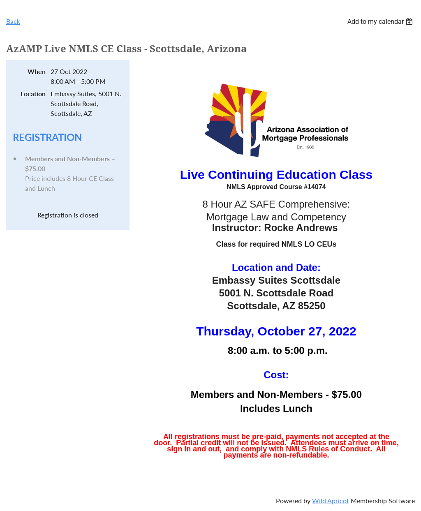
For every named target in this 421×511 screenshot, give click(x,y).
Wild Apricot (330, 500)
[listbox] (381, 21)
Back (13, 21)
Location (33, 93)
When (37, 71)
